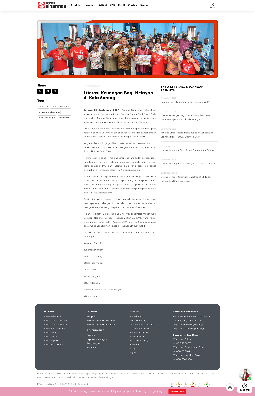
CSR (112, 5)
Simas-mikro (64, 117)
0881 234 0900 (184, 359)
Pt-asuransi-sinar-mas (49, 112)
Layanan (90, 5)
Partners (91, 347)
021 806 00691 (183, 343)
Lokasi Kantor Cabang (141, 324)
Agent (133, 352)
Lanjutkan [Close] (177, 391)
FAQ (132, 348)
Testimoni (135, 344)
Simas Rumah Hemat (55, 328)
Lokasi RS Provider (140, 328)
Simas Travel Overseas (55, 320)
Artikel (102, 5)
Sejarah (91, 335)
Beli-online (43, 106)
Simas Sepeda (51, 340)
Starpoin (91, 316)
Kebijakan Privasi (139, 332)
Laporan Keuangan (97, 339)
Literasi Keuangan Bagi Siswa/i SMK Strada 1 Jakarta (188, 163)
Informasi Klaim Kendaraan (101, 324)
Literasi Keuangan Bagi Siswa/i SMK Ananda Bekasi (187, 150)
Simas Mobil (50, 332)
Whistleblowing (138, 320)
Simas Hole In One (53, 344)
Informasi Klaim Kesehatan (101, 320)
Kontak (132, 5)
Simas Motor (50, 336)
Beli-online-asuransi (61, 106)
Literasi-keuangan (47, 117)
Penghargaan (94, 343)
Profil (121, 5)
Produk (75, 5)
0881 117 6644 (183, 351)
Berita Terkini (137, 336)
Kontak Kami (136, 316)
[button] (213, 5)
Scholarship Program (141, 340)
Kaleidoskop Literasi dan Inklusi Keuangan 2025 (185, 102)
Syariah (144, 5)
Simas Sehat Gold (53, 316)
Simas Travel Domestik (55, 324)
